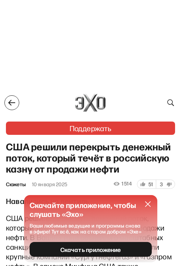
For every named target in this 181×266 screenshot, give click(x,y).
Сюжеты (16, 184)
